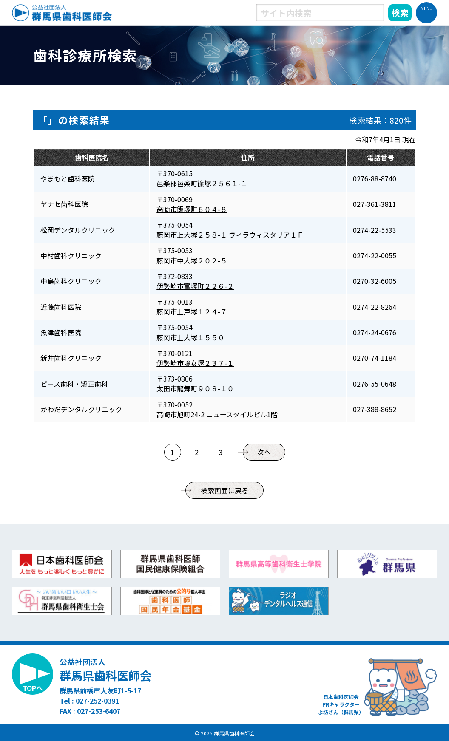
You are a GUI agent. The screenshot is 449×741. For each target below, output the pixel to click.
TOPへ (33, 688)
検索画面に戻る (224, 490)
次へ (264, 452)
